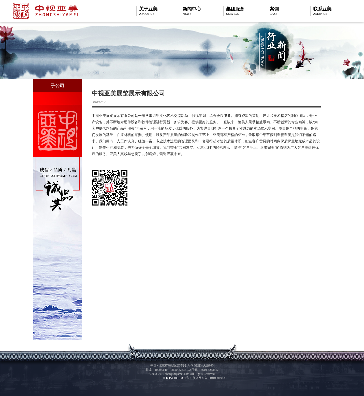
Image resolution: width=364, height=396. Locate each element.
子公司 (57, 85)
